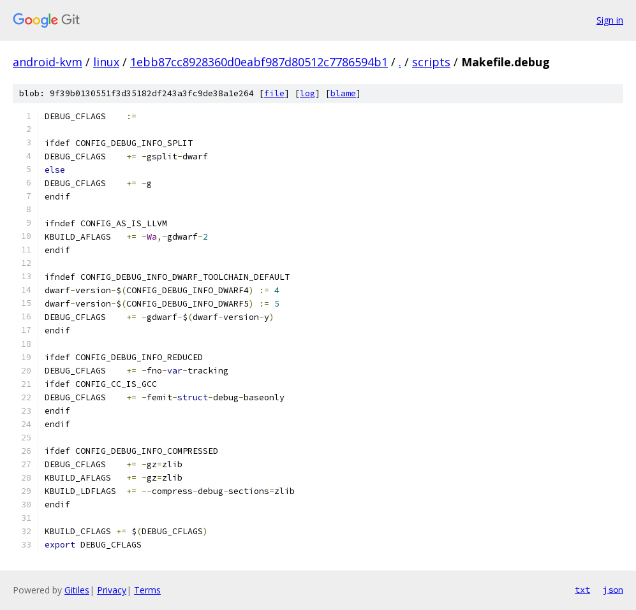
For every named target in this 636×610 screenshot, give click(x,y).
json (613, 589)
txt (582, 589)
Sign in (609, 20)
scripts (431, 61)
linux (106, 61)
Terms (147, 590)
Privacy (111, 590)
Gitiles (76, 590)
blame (343, 93)
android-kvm (47, 61)
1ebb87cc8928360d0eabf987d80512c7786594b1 (259, 61)
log (307, 93)
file (274, 93)
